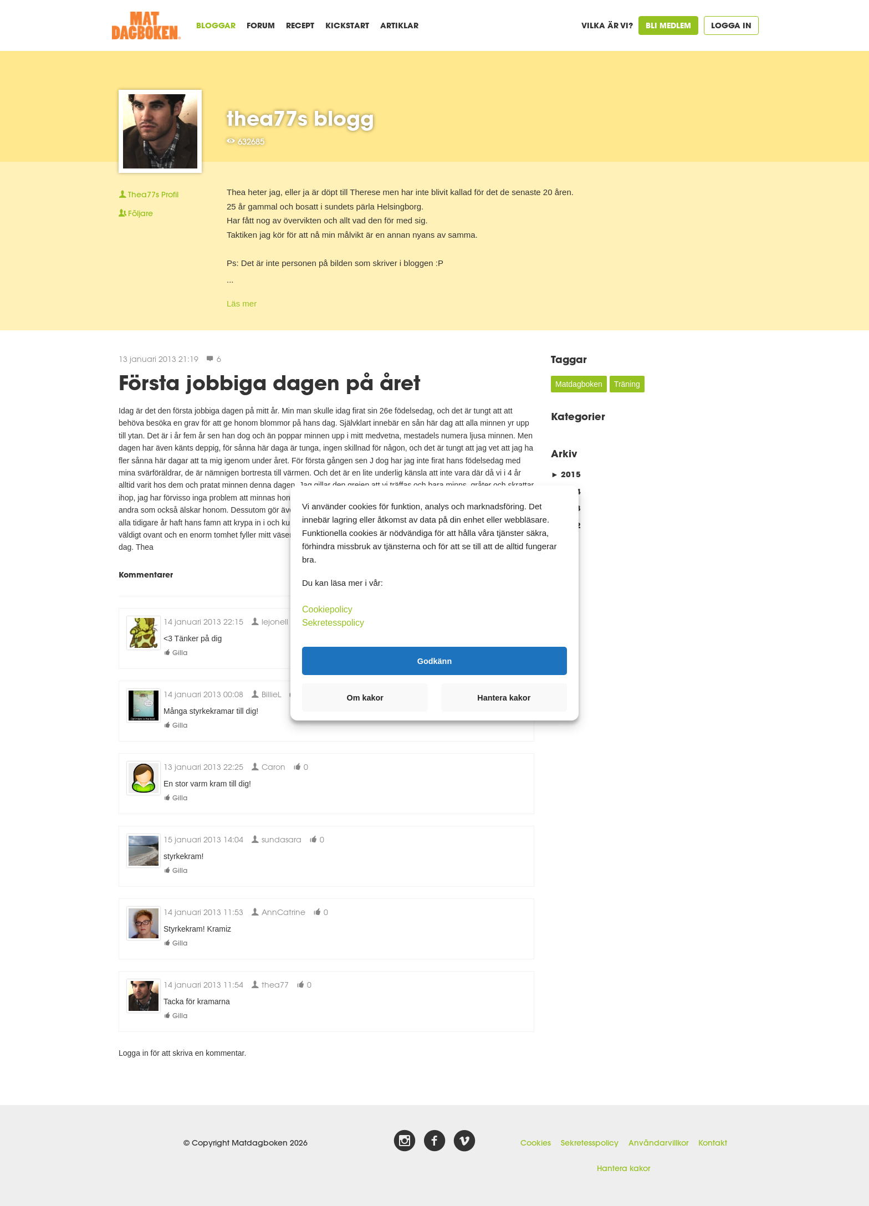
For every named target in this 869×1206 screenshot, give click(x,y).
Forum (261, 25)
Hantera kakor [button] (503, 697)
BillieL (266, 694)
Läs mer (242, 303)
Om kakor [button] (365, 697)
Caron (268, 766)
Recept (300, 25)
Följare (136, 213)
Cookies (535, 1143)
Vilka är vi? (607, 25)
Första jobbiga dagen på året (270, 382)
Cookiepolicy (327, 609)
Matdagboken (578, 384)
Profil (148, 195)
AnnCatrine (278, 912)
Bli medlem (668, 25)
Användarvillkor (658, 1143)
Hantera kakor (623, 1168)
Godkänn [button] (434, 660)
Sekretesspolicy (589, 1143)
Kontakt (712, 1143)
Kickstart (347, 25)
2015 (566, 474)
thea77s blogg (300, 118)
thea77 (270, 984)
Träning (627, 384)
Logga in (731, 25)
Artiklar (399, 25)
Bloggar (216, 25)
